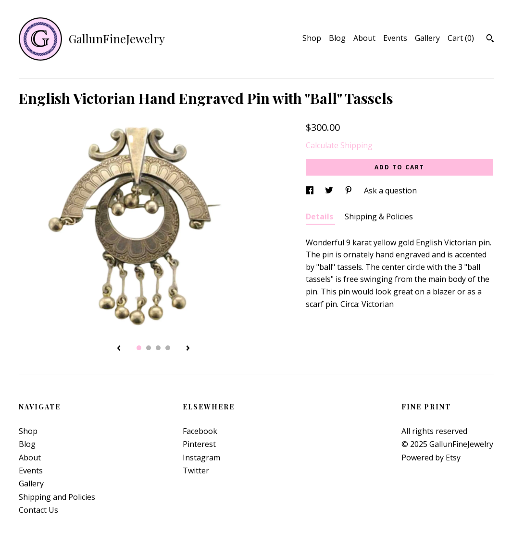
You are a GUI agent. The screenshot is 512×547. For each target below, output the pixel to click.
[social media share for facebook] (310, 190)
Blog (337, 38)
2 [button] (148, 347)
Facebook (200, 431)
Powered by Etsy (431, 457)
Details (320, 216)
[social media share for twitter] (330, 190)
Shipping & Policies (379, 216)
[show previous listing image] (118, 348)
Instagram (201, 457)
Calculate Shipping (339, 145)
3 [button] (158, 347)
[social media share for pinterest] (349, 190)
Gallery (427, 38)
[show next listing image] (188, 348)
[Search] (490, 39)
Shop (311, 38)
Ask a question (390, 190)
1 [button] (139, 347)
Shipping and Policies (57, 497)
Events (395, 38)
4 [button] (167, 347)
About (364, 38)
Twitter (196, 470)
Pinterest (199, 444)
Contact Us (38, 510)
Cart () (461, 38)
